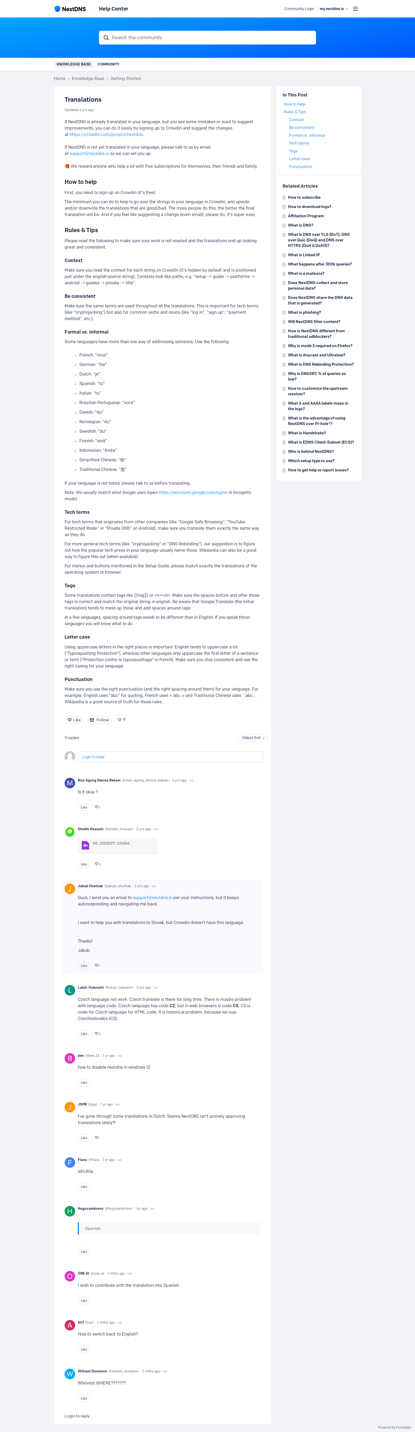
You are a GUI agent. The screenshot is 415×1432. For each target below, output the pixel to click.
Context (74, 260)
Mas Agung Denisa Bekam (99, 780)
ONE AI (83, 1273)
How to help (294, 104)
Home (60, 78)
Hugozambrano (90, 1208)
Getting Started (125, 78)
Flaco (82, 1159)
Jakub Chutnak (90, 886)
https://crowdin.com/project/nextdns (106, 134)
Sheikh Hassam (90, 829)
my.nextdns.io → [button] (334, 9)
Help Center (113, 9)
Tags (70, 586)
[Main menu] (355, 9)
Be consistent (80, 296)
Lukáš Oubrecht (91, 987)
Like (77, 720)
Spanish (93, 1228)
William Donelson (92, 1371)
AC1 (81, 1322)
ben (81, 1055)
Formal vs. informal (87, 332)
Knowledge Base (74, 64)
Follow (103, 720)
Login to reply (93, 757)
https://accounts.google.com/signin (193, 492)
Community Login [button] (299, 9)
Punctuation (79, 679)
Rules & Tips (295, 111)
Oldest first (251, 738)
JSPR (82, 1104)
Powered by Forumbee (394, 1427)
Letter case (77, 637)
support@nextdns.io (89, 153)
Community (108, 64)
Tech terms (77, 512)
